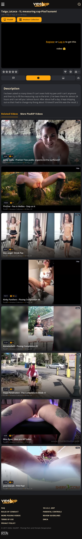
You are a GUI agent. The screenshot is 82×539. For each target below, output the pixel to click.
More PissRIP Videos (31, 113)
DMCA (45, 519)
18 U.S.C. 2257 (49, 508)
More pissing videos (10, 515)
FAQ (3, 508)
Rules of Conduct (9, 512)
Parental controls (52, 512)
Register (50, 41)
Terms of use (7, 519)
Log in (61, 41)
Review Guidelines (51, 515)
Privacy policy (8, 523)
